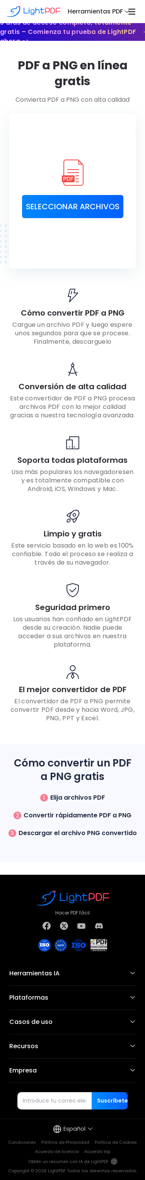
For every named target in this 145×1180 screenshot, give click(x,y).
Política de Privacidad (65, 1142)
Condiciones (22, 1142)
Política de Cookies (116, 1142)
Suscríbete (112, 1100)
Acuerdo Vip (97, 1151)
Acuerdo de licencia (57, 1151)
